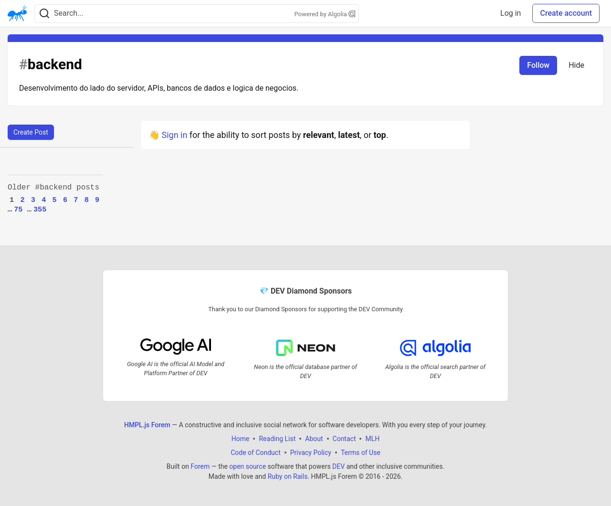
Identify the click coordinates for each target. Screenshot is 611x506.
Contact (344, 438)
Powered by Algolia (324, 14)
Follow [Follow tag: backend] (538, 65)
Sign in (174, 135)
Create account (566, 13)
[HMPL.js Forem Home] (17, 13)
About (314, 438)
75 (18, 209)
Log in (510, 13)
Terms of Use (360, 452)
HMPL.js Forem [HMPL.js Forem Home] (147, 424)
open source (247, 466)
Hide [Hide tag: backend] (576, 65)
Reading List (277, 438)
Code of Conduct (256, 452)
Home (241, 438)
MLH (372, 438)
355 (40, 209)
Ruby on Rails (288, 476)
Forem (200, 466)
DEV (338, 466)
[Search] (44, 13)
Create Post (30, 132)
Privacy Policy (310, 452)
